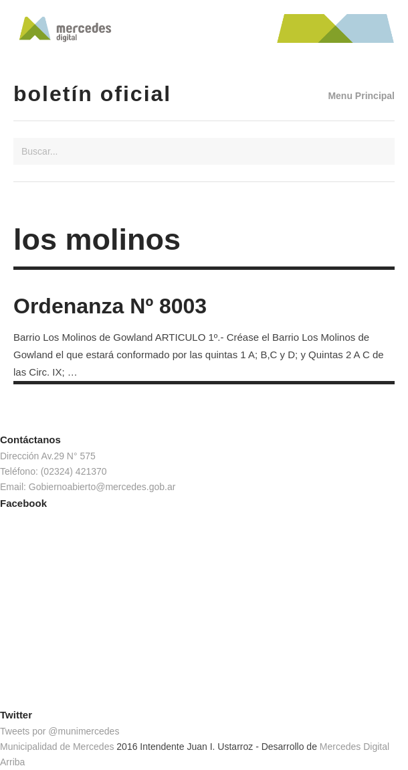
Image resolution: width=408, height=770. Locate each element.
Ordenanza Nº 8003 (110, 306)
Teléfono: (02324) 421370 (53, 471)
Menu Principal (361, 95)
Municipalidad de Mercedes (57, 746)
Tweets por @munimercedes (59, 731)
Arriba (12, 762)
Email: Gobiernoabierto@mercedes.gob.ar (87, 486)
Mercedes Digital (354, 746)
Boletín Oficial (92, 94)
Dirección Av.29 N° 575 (48, 456)
